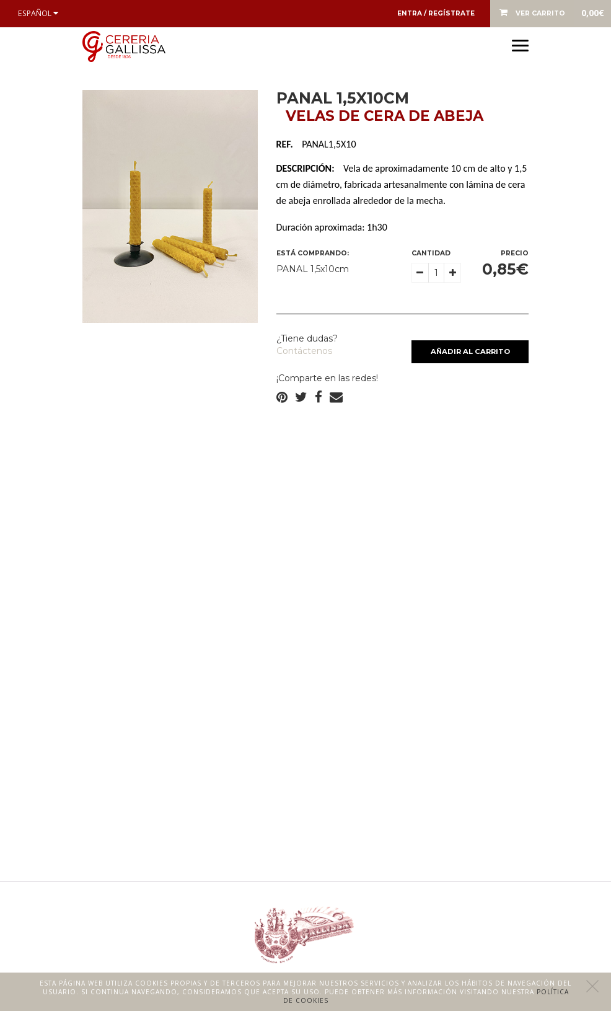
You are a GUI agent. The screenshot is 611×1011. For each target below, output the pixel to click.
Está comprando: (312, 253)
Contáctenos (304, 350)
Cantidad (431, 253)
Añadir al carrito (470, 351)
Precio (515, 253)
